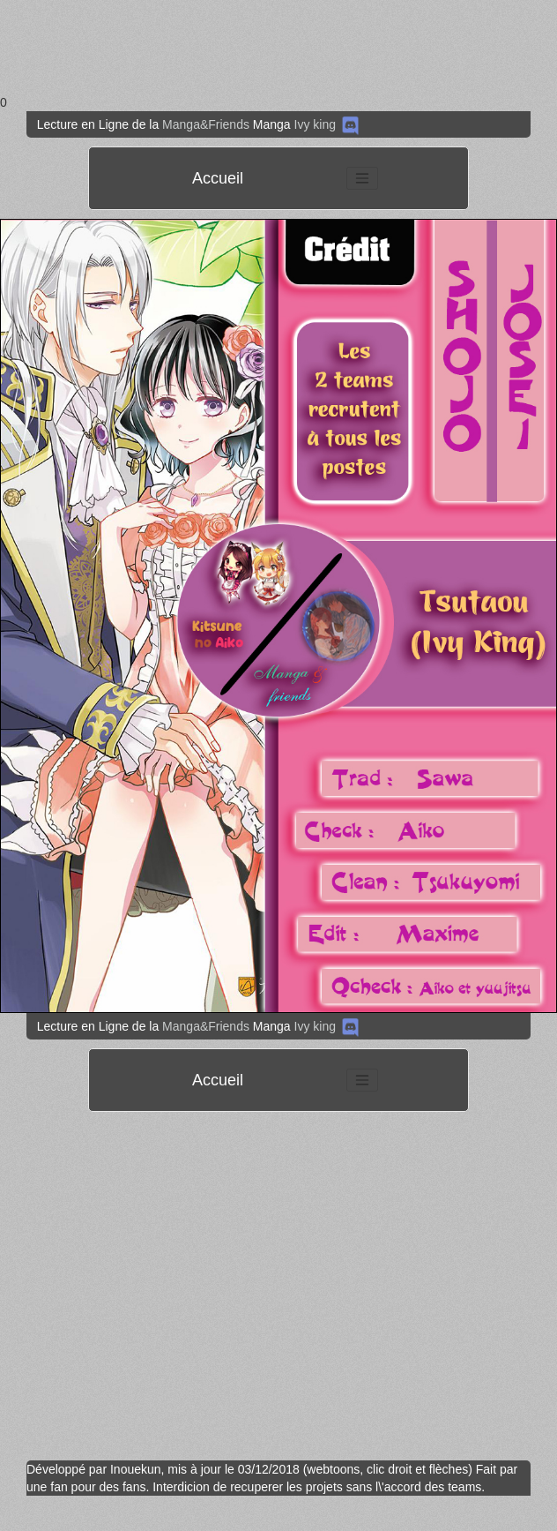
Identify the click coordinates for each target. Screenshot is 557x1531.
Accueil (217, 178)
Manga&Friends (205, 124)
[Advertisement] (165, 47)
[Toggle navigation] (362, 178)
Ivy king (315, 124)
